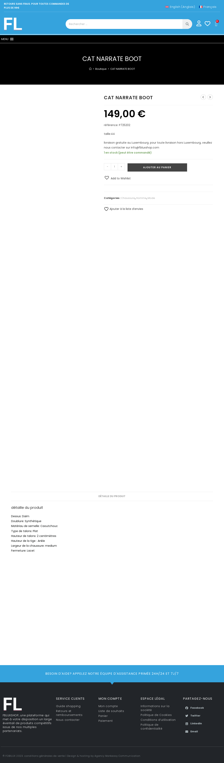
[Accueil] (90, 69)
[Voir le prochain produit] (210, 97)
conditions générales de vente (44, 756)
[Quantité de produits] (114, 166)
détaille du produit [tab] (111, 496)
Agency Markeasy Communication (117, 756)
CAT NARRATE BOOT (122, 69)
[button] (4, 39)
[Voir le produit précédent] (203, 97)
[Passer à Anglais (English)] (180, 6)
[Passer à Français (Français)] (208, 6)
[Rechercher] (187, 24)
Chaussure (128, 198)
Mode (151, 198)
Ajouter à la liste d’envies (123, 209)
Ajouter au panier (157, 167)
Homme (141, 198)
